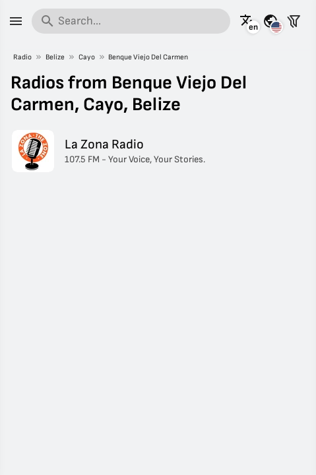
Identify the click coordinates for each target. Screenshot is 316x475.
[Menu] (16, 21)
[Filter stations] (293, 21)
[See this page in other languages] (247, 21)
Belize (55, 57)
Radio (22, 57)
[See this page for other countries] (270, 21)
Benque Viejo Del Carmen (148, 57)
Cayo (87, 57)
